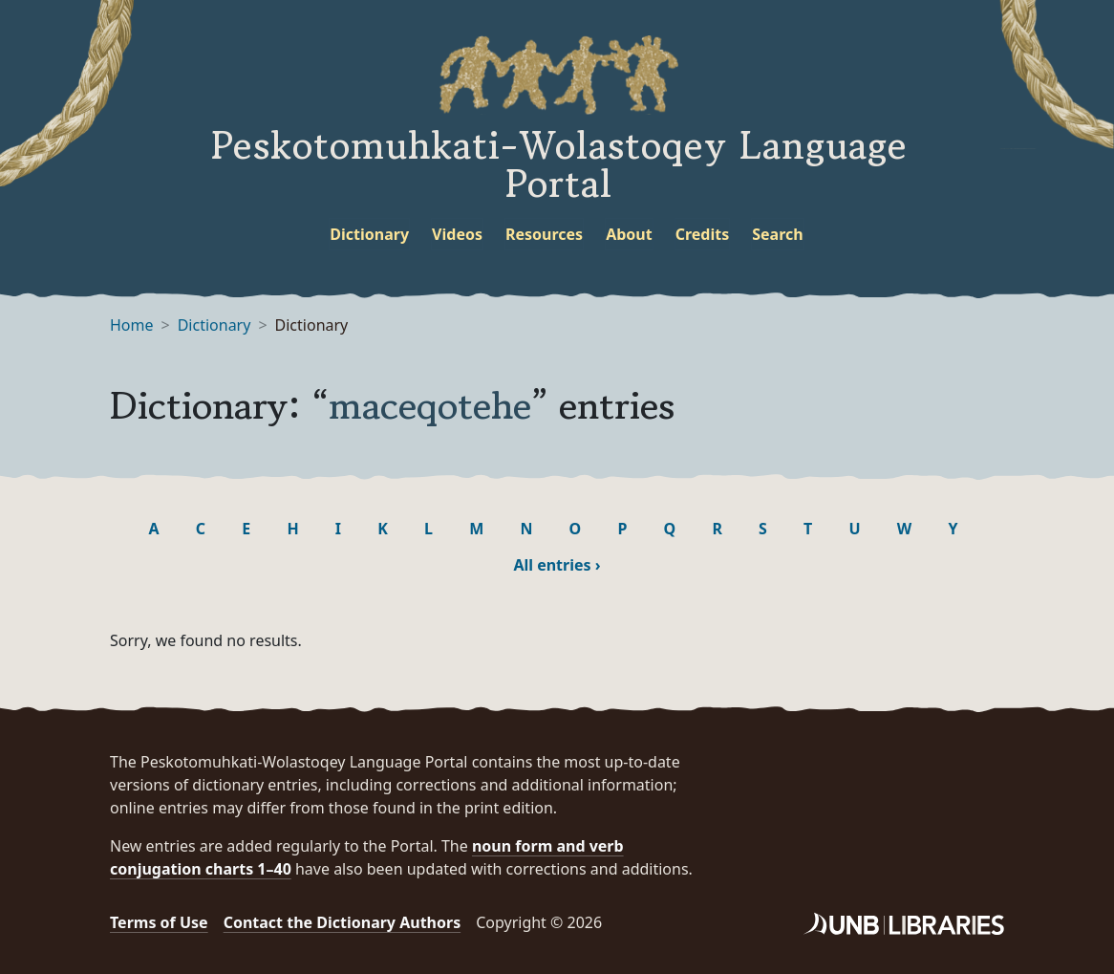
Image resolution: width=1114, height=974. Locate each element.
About (629, 234)
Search (777, 234)
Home (132, 324)
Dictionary (369, 234)
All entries (556, 564)
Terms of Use (159, 922)
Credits (702, 234)
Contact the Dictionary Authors (342, 922)
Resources (544, 234)
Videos (457, 234)
